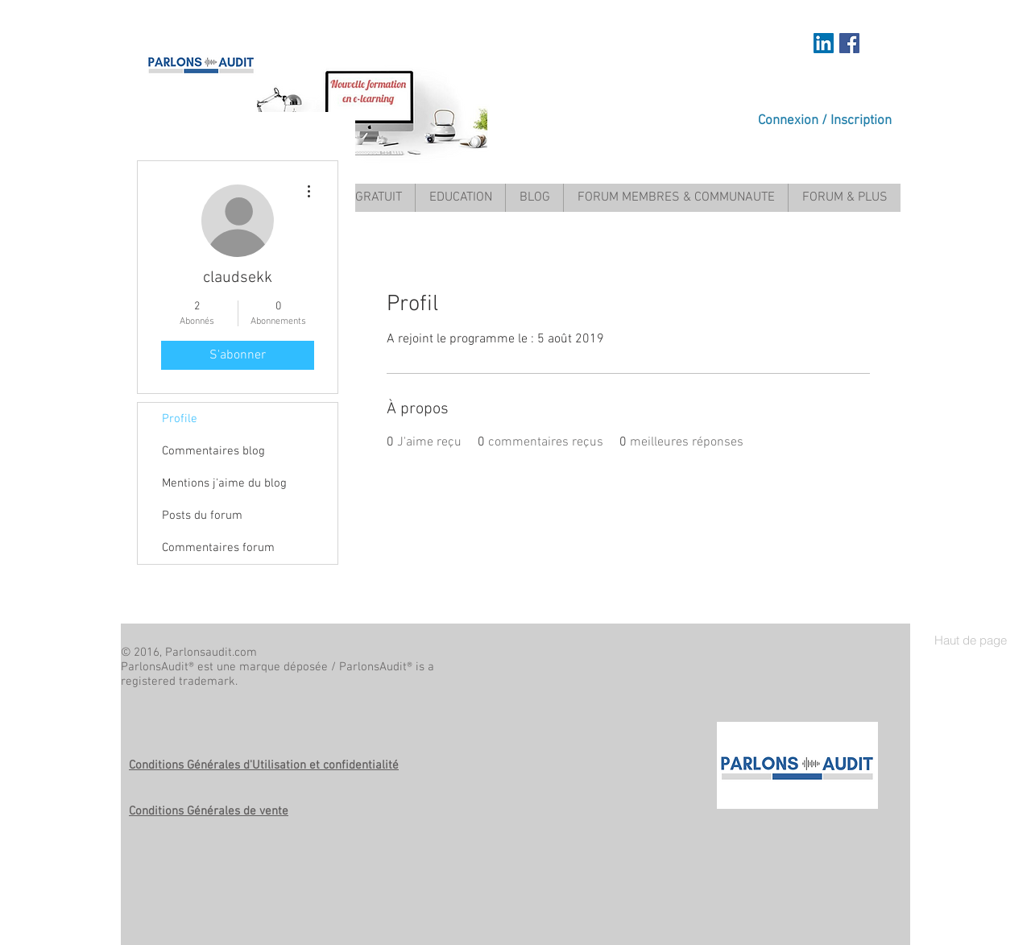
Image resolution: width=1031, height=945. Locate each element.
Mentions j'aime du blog (224, 483)
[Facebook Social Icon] (849, 43)
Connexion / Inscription (825, 121)
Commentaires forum (218, 548)
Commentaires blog (213, 451)
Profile (179, 419)
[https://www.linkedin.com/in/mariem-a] (824, 43)
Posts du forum (202, 515)
